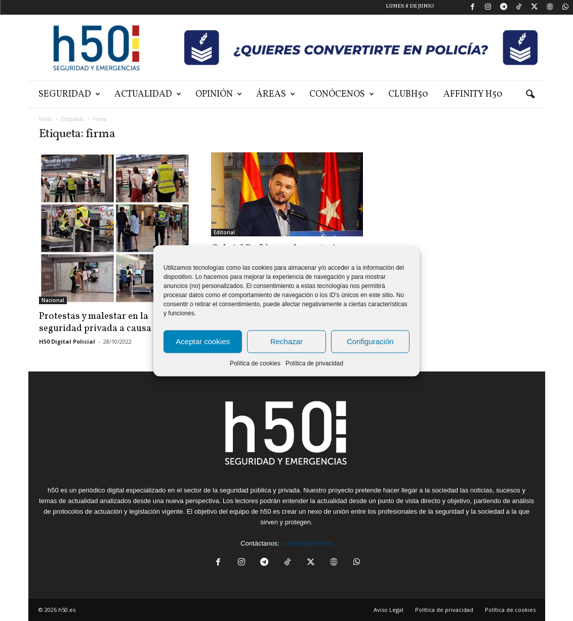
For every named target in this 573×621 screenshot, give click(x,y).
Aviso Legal (388, 609)
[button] (530, 95)
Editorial (224, 232)
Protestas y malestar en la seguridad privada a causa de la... (111, 322)
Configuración (370, 341)
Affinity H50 (473, 94)
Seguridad (69, 94)
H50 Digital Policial (67, 341)
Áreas (275, 94)
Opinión (218, 94)
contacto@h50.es (306, 543)
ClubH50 (408, 94)
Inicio (45, 118)
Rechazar (286, 341)
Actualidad (147, 94)
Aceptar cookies (203, 341)
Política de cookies (255, 362)
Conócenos (341, 94)
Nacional (53, 300)
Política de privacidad (314, 362)
